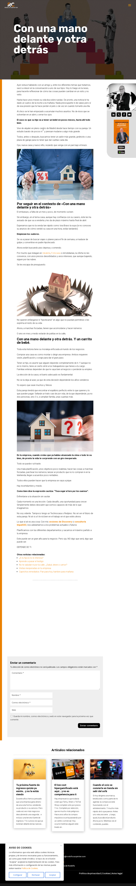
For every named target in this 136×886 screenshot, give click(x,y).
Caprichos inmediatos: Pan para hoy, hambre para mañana (46, 571)
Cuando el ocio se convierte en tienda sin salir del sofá (105, 788)
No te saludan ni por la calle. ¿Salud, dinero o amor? (43, 565)
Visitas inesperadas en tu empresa (35, 568)
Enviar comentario (89, 725)
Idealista (46, 253)
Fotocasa (55, 253)
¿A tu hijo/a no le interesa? (31, 558)
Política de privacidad (90, 873)
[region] (34, 862)
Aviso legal (117, 873)
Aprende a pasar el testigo (31, 561)
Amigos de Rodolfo (66, 866)
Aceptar (52, 875)
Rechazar (36, 875)
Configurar (17, 875)
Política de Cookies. (30, 868)
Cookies (106, 873)
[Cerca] (61, 845)
